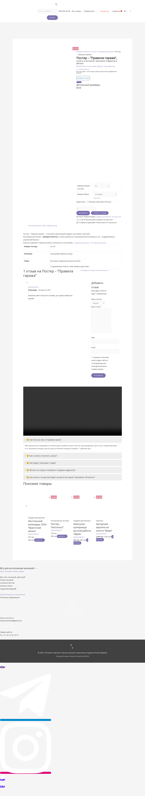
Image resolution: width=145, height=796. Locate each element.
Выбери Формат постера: (80, 189)
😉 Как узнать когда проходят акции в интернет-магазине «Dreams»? (60, 484)
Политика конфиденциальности (72, 622)
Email (93, 354)
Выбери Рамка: (83, 197)
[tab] (32, 229)
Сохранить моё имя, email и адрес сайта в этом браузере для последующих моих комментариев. (100, 370)
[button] (13, 578)
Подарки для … (89, 11)
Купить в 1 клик (100, 217)
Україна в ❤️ (117, 11)
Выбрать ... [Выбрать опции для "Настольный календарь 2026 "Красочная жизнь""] (41, 547)
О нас (72, 610)
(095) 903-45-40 (64, 11)
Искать (52, 18)
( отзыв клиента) (83, 69)
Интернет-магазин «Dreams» (87, 51)
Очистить (95, 201)
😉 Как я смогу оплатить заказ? (41, 462)
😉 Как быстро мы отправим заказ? (43, 446)
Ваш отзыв (96, 311)
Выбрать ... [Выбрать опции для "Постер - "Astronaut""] (63, 543)
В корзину (83, 217)
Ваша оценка (96, 303)
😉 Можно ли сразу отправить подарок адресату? (50, 477)
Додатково (80, 205)
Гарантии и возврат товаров (72, 619)
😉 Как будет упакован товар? (40, 469)
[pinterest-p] (72, 655)
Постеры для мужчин (100, 246)
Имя (93, 344)
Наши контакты (72, 613)
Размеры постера (84, 78)
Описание (32, 229)
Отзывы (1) (46, 229)
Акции (72, 607)
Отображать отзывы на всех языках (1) (96, 274)
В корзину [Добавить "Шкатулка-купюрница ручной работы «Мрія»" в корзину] (81, 548)
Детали (39, 229)
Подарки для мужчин (104, 220)
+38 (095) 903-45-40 (7, 633)
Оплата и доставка (72, 616)
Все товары (76, 11)
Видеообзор (55, 229)
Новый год (104, 11)
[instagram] (72, 652)
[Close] (79, 82)
